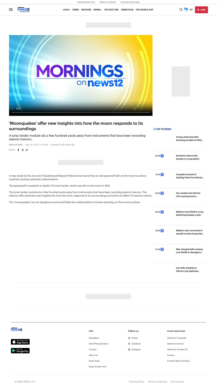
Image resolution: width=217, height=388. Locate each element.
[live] (201, 9)
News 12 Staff (15, 145)
